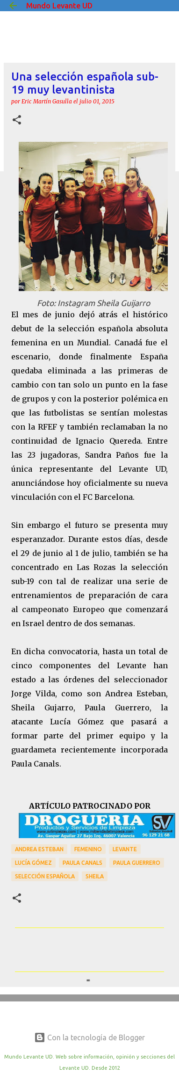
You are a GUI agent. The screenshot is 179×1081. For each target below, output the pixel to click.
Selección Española (45, 876)
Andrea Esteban (39, 849)
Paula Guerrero (136, 863)
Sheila (95, 876)
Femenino (88, 849)
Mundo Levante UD (59, 5)
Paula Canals (82, 863)
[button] (16, 120)
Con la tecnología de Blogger (89, 1037)
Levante (125, 849)
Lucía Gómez (33, 863)
